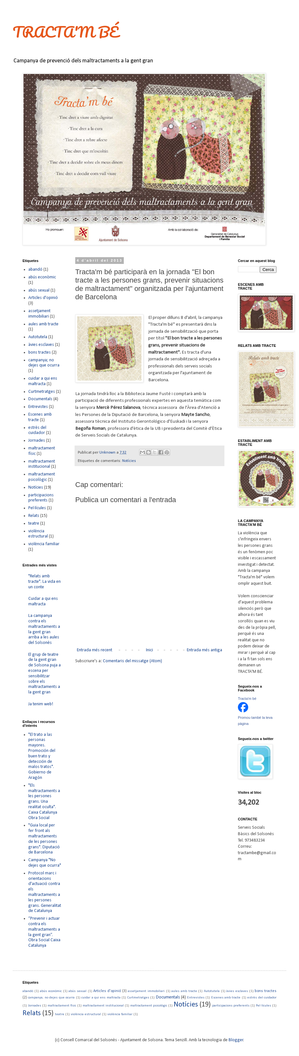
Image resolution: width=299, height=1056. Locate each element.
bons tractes (39, 352)
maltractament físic (62, 1005)
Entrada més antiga (204, 650)
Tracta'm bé (247, 698)
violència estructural (38, 534)
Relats (33, 515)
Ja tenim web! (40, 704)
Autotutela (37, 337)
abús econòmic (42, 277)
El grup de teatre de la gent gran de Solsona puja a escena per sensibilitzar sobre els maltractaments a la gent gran (44, 673)
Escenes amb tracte (226, 997)
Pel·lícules (37, 508)
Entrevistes (38, 406)
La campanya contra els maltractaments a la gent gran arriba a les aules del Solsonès (44, 629)
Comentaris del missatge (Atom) (132, 661)
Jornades (36, 440)
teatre (33, 523)
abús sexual (39, 290)
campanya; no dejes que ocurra (43, 363)
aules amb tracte (43, 324)
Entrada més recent (94, 650)
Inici (149, 650)
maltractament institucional (41, 464)
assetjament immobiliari (39, 314)
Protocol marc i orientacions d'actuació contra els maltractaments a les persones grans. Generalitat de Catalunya (44, 892)
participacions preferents (41, 498)
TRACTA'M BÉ (66, 32)
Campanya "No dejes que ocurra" (44, 863)
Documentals (40, 399)
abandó (35, 269)
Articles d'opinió (43, 297)
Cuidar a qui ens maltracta (43, 601)
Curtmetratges (41, 391)
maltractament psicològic (41, 477)
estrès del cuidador (37, 430)
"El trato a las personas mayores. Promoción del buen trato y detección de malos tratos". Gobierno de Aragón (41, 756)
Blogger (236, 1040)
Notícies (129, 461)
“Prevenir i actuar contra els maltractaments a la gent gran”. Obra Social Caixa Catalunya (44, 932)
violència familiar (43, 544)
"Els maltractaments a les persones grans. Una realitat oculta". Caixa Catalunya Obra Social (44, 801)
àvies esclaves (41, 344)
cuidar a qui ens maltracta (42, 381)
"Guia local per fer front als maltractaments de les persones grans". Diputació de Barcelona (44, 839)
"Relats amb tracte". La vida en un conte (44, 582)
